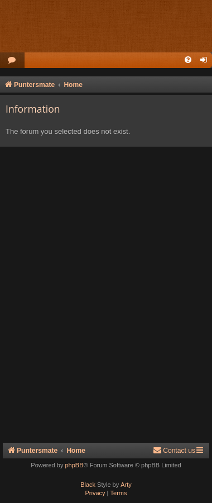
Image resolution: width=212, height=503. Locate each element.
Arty (126, 484)
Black (87, 484)
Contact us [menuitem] (174, 450)
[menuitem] (12, 60)
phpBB (74, 465)
